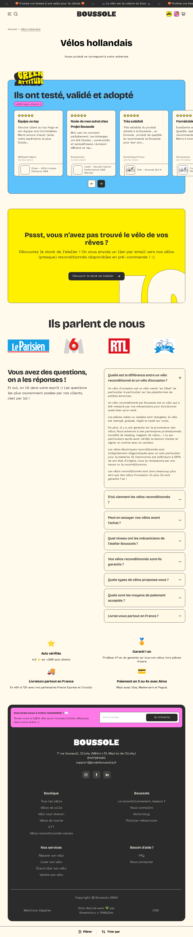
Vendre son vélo (51, 875)
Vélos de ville (51, 808)
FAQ (141, 856)
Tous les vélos (51, 802)
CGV (155, 911)
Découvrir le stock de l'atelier (96, 276)
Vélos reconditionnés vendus (51, 834)
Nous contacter (141, 862)
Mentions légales (37, 911)
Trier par (110, 931)
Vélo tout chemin (51, 815)
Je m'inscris (162, 718)
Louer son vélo (51, 862)
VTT (51, 827)
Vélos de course (51, 821)
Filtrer (85, 931)
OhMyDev (106, 913)
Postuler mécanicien (141, 821)
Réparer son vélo (51, 856)
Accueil (12, 30)
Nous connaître (141, 808)
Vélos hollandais (31, 30)
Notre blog (141, 815)
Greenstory (87, 913)
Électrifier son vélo (51, 869)
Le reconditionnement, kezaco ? (141, 802)
